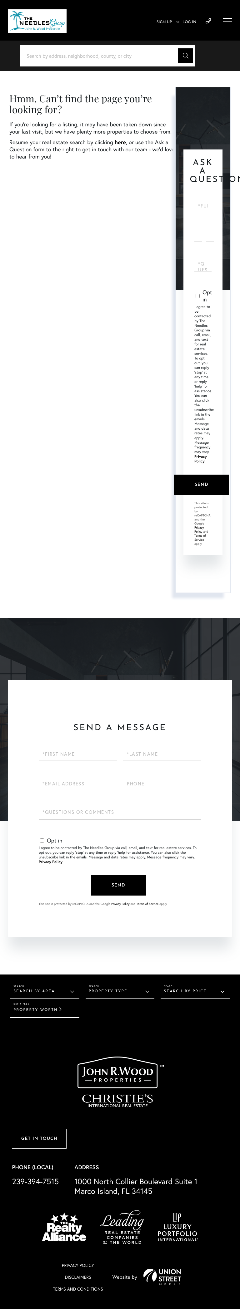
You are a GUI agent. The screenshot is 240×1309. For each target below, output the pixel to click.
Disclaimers (78, 1277)
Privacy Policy (200, 459)
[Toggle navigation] (227, 21)
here (120, 142)
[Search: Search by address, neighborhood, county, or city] (102, 56)
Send (201, 484)
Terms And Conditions (78, 1289)
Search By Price (185, 991)
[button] (185, 55)
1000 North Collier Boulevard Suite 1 (136, 1186)
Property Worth (35, 1010)
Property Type (108, 991)
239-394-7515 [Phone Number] (208, 21)
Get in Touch (39, 1138)
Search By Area (34, 991)
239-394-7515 (35, 1181)
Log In (189, 22)
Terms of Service (200, 538)
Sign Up (164, 22)
